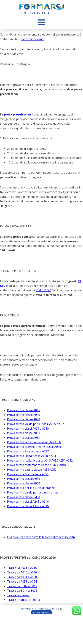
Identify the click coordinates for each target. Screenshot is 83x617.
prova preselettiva (17, 114)
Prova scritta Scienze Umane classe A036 (34, 447)
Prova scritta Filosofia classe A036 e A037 (34, 442)
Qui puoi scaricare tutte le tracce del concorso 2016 (41, 537)
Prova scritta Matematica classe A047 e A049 (36, 465)
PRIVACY (46, 612)
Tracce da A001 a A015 (22, 568)
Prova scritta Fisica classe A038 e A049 (32, 456)
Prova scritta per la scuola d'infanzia (31, 488)
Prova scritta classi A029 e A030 (28, 428)
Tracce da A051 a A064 (22, 581)
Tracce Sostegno (18, 595)
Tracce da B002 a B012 (22, 586)
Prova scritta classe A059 (23, 479)
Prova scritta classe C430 (23, 497)
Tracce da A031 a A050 (22, 577)
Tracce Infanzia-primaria (23, 600)
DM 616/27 (43, 290)
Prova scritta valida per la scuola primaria (34, 492)
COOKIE (36, 612)
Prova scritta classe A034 (23, 438)
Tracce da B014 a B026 (22, 591)
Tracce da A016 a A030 (22, 572)
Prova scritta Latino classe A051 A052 (32, 470)
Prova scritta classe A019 (23, 415)
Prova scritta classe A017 (23, 410)
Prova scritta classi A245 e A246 (28, 501)
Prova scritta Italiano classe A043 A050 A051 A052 (40, 460)
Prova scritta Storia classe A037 (28, 451)
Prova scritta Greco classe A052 (28, 474)
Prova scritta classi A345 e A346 (28, 506)
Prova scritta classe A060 (23, 483)
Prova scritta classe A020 (23, 419)
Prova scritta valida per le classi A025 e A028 (36, 424)
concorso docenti (32, 39)
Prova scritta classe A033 (23, 433)
